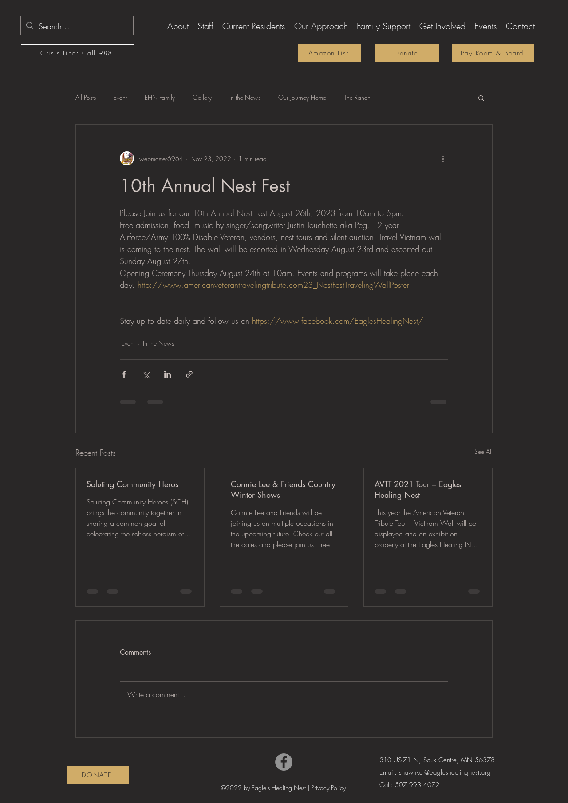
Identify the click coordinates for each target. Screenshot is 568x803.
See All (483, 451)
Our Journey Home (302, 97)
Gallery (202, 97)
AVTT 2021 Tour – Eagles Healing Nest (418, 489)
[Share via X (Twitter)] (146, 374)
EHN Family (160, 97)
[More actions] (443, 158)
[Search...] (76, 26)
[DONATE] (98, 775)
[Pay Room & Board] (493, 53)
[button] (178, 24)
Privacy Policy (328, 787)
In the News (244, 97)
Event (120, 97)
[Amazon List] (329, 53)
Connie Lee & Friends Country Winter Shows (283, 489)
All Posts (85, 97)
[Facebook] (283, 762)
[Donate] (407, 53)
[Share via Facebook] (124, 374)
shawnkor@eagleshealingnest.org (445, 772)
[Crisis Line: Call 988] (77, 53)
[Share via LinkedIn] (167, 374)
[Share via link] (189, 374)
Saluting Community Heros (132, 484)
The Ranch (357, 97)
